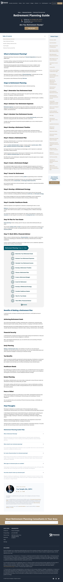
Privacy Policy (6, 533)
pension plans (35, 145)
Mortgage (32, 3)
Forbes (12, 507)
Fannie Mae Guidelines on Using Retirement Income (54, 103)
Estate (24, 3)
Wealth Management (45, 3)
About (50, 3)
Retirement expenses (8, 107)
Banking (20, 3)
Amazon (38, 506)
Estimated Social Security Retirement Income (54, 97)
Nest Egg (51, 115)
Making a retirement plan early (11, 348)
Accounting (10, 3)
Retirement (36, 3)
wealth (25, 176)
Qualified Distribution (54, 124)
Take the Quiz (31, 28)
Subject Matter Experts (36, 21)
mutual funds (17, 180)
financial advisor (24, 237)
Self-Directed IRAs (53, 157)
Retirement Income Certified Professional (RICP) (54, 144)
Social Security (33, 117)
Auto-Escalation (53, 42)
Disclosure (6, 537)
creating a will (12, 226)
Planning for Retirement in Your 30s (54, 120)
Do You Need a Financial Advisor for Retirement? (54, 76)
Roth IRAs (28, 146)
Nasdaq (7, 507)
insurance (6, 215)
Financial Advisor (15, 3)
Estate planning (7, 222)
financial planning (27, 74)
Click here (24, 78)
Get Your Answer (54, 182)
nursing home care (30, 215)
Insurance (27, 3)
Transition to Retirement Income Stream (54, 161)
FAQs (5, 539)
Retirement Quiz (60, 3)
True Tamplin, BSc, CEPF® (35, 19)
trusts (19, 226)
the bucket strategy (39, 193)
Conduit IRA (52, 67)
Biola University (37, 502)
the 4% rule (30, 193)
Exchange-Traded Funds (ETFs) (29, 180)
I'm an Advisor (54, 3)
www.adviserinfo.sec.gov (9, 566)
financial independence (31, 57)
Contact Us (6, 530)
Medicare (6, 208)
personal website (22, 506)
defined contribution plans (13, 154)
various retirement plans (13, 145)
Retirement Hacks (53, 131)
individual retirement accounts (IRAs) (15, 146)
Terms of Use (6, 535)
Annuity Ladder (53, 39)
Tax (40, 3)
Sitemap (5, 541)
